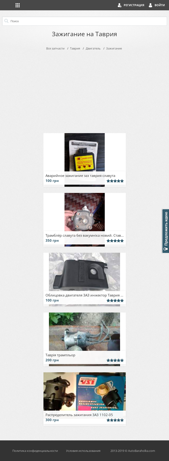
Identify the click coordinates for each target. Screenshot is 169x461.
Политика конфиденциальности (35, 451)
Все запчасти (55, 48)
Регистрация (134, 5)
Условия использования (83, 451)
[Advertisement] (84, 91)
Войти (160, 5)
